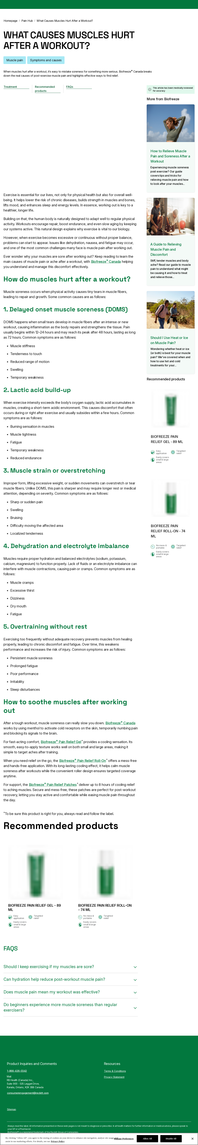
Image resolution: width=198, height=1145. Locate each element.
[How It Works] (156, 4)
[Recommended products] (48, 89)
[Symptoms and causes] (46, 60)
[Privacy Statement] (114, 1077)
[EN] (179, 4)
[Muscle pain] (14, 60)
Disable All (171, 1138)
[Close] (192, 1138)
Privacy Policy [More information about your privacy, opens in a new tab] (58, 1141)
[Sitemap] (11, 1109)
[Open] (192, 4)
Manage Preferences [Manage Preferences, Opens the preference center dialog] (124, 1138)
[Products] (114, 4)
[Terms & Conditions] (115, 1071)
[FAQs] (79, 87)
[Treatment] (16, 87)
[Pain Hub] (134, 4)
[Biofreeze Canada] (14, 4)
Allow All (147, 1138)
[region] (99, 1139)
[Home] (97, 4)
